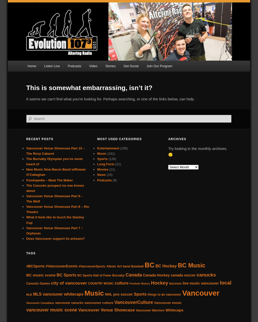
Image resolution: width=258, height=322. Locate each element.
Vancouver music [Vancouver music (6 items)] (168, 303)
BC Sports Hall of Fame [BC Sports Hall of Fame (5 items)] (94, 275)
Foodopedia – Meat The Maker (49, 180)
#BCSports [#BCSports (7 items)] (35, 266)
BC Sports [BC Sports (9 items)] (66, 275)
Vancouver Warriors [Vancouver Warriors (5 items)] (150, 310)
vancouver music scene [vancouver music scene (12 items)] (51, 309)
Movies (102, 169)
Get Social (131, 66)
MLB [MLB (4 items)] (29, 294)
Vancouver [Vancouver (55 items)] (200, 293)
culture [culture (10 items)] (122, 283)
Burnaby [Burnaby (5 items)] (118, 275)
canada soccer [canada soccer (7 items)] (183, 275)
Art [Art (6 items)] (119, 266)
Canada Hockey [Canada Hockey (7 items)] (156, 275)
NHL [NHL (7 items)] (108, 294)
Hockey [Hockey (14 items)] (159, 283)
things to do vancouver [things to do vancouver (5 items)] (164, 294)
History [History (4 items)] (145, 283)
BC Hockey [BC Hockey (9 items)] (166, 266)
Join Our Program (159, 66)
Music (101, 153)
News (101, 175)
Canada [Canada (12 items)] (134, 274)
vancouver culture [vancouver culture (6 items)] (98, 303)
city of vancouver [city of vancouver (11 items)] (69, 283)
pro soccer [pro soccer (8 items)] (123, 294)
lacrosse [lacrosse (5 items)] (175, 283)
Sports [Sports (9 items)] (140, 294)
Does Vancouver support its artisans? (55, 238)
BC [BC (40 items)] (150, 265)
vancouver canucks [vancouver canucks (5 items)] (69, 303)
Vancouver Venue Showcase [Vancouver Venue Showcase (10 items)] (106, 310)
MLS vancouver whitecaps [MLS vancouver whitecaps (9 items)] (58, 294)
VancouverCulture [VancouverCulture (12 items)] (133, 302)
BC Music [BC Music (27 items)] (191, 265)
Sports (102, 159)
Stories (110, 66)
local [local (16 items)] (225, 283)
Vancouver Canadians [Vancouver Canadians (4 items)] (40, 302)
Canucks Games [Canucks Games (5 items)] (38, 283)
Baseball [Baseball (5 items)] (137, 266)
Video (93, 66)
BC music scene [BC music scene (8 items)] (41, 275)
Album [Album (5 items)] (111, 266)
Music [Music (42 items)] (94, 293)
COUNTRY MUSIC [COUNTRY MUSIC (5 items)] (101, 283)
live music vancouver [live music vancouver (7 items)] (200, 283)
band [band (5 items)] (126, 266)
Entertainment (108, 148)
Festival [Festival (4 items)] (135, 283)
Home (31, 66)
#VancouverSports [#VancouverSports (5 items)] (92, 266)
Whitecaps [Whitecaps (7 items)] (174, 310)
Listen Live (52, 66)
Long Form (105, 164)
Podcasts (74, 66)
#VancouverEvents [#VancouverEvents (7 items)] (62, 266)
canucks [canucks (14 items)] (206, 274)
